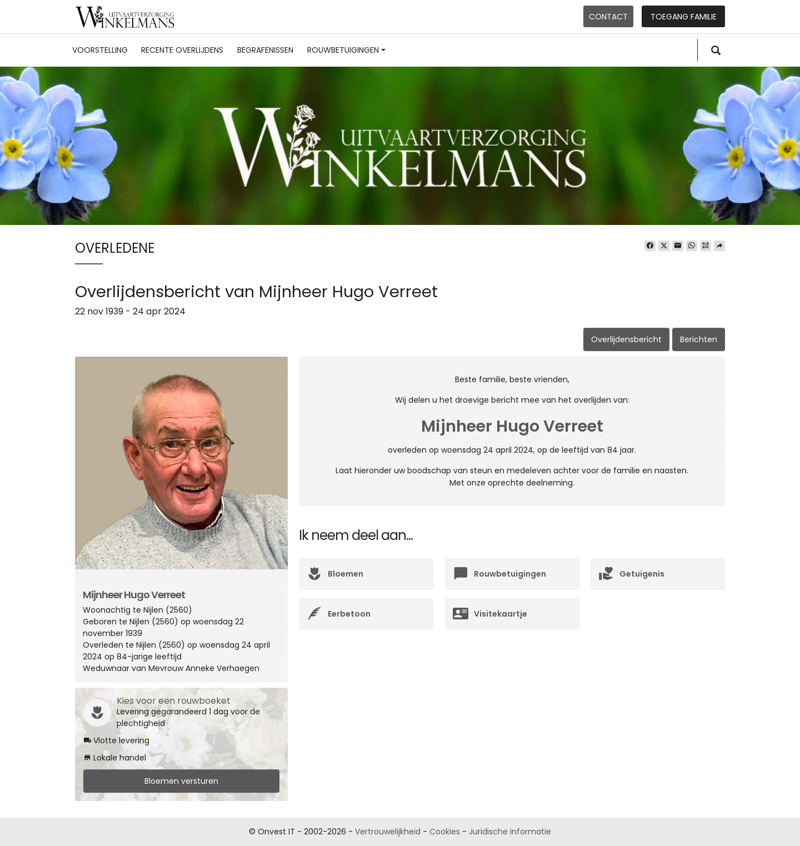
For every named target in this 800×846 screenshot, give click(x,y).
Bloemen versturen (181, 781)
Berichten (698, 339)
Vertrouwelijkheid (388, 831)
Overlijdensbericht (626, 339)
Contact (608, 16)
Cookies (444, 831)
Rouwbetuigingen (346, 50)
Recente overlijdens (182, 50)
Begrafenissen (265, 50)
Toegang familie (684, 16)
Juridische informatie (510, 831)
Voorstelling (100, 50)
